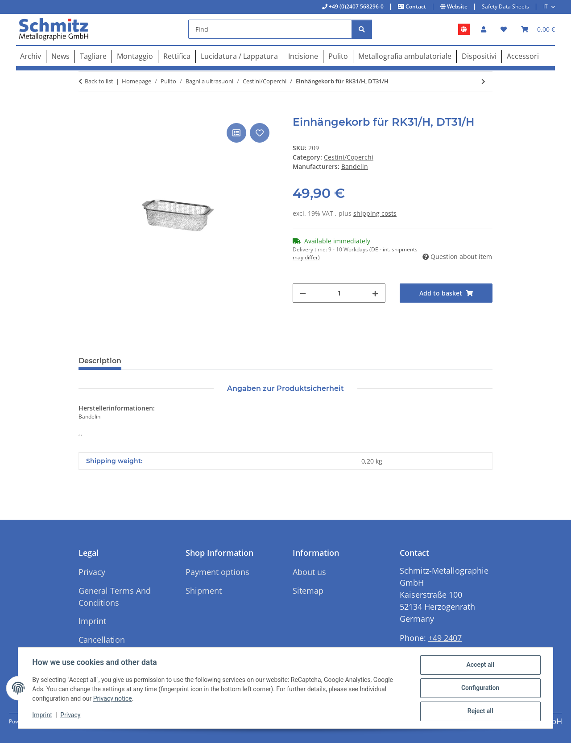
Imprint (42, 715)
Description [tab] (100, 361)
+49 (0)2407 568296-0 (355, 6)
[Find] (270, 29)
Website (457, 6)
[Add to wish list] (259, 133)
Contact (415, 6)
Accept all (480, 665)
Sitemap (308, 590)
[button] (483, 29)
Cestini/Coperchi (348, 157)
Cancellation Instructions (102, 645)
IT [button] (545, 6)
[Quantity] (339, 293)
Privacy (71, 715)
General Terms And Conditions (115, 596)
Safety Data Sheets (505, 6)
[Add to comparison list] (236, 133)
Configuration (480, 688)
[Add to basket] (86, 111)
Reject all (480, 711)
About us (309, 571)
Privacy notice (112, 698)
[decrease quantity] (303, 293)
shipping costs (375, 213)
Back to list (99, 81)
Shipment (204, 590)
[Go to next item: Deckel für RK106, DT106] (483, 81)
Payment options (217, 571)
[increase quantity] (375, 293)
